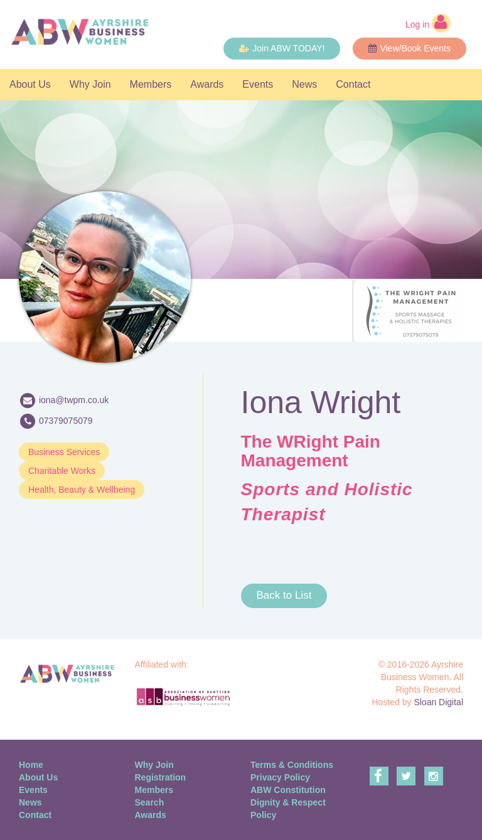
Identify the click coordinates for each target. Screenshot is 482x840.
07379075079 (66, 420)
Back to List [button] (284, 595)
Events (257, 84)
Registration (160, 777)
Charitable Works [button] (61, 471)
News (304, 84)
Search (149, 802)
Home (31, 765)
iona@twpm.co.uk (74, 399)
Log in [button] (428, 23)
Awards (206, 84)
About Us (30, 84)
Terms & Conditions (291, 765)
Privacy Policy (280, 777)
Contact (353, 84)
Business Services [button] (64, 452)
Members (151, 84)
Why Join (90, 84)
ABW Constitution (288, 790)
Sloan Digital (438, 702)
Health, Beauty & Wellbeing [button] (81, 490)
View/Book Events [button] (409, 48)
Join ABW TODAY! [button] (281, 48)
